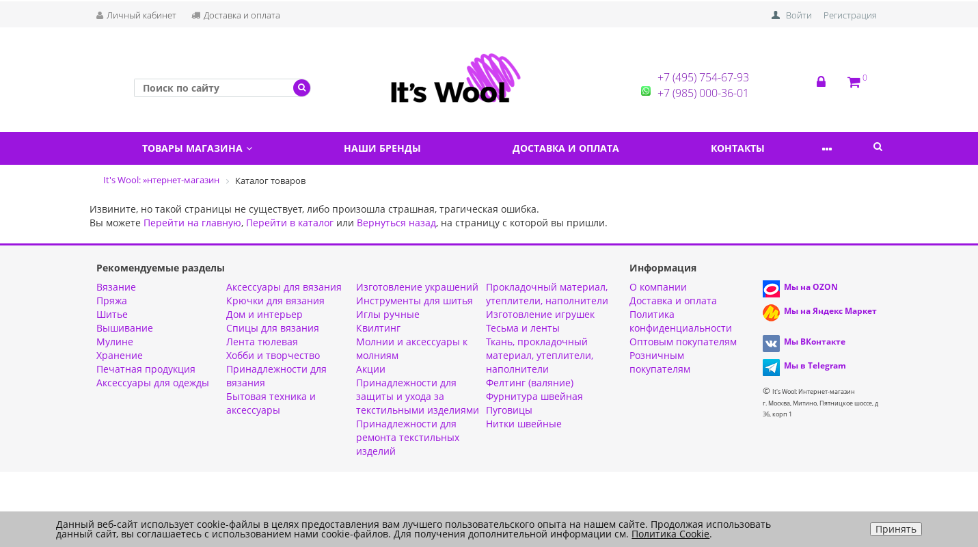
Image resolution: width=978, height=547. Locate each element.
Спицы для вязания (272, 327)
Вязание (116, 286)
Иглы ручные (388, 314)
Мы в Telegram (815, 365)
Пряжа (111, 300)
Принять (895, 528)
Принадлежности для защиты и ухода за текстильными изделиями (417, 396)
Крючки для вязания (275, 300)
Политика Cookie (670, 533)
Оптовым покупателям (683, 341)
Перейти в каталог (290, 222)
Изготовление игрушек (540, 314)
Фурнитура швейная (534, 396)
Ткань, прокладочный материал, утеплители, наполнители (539, 355)
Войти (799, 15)
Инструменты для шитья (414, 300)
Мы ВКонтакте (814, 341)
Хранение (119, 355)
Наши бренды (395, 148)
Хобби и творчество (273, 355)
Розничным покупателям (659, 362)
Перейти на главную (192, 222)
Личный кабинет (136, 15)
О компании (658, 286)
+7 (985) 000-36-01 (703, 93)
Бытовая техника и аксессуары (271, 403)
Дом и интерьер (264, 314)
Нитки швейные (524, 423)
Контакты (769, 148)
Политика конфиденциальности (680, 321)
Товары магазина (201, 148)
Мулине (114, 341)
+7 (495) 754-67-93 (703, 77)
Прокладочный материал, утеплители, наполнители (547, 293)
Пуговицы (509, 409)
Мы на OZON (811, 287)
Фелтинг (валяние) (529, 382)
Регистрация (850, 15)
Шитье (112, 314)
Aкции (370, 368)
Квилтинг (378, 327)
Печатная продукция (145, 368)
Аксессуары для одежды (152, 382)
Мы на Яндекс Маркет (830, 311)
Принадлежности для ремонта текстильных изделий (407, 437)
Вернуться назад (396, 222)
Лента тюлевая (262, 341)
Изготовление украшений (417, 286)
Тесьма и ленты (523, 327)
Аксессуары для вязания (284, 286)
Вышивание (124, 327)
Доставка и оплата (235, 15)
